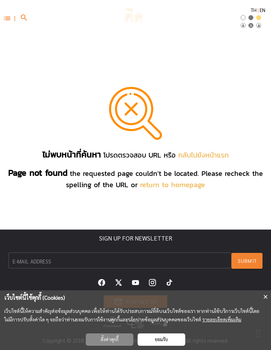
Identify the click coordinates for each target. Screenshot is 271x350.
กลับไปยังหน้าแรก (203, 155)
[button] (9, 18)
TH (254, 10)
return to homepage (172, 184)
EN (262, 10)
